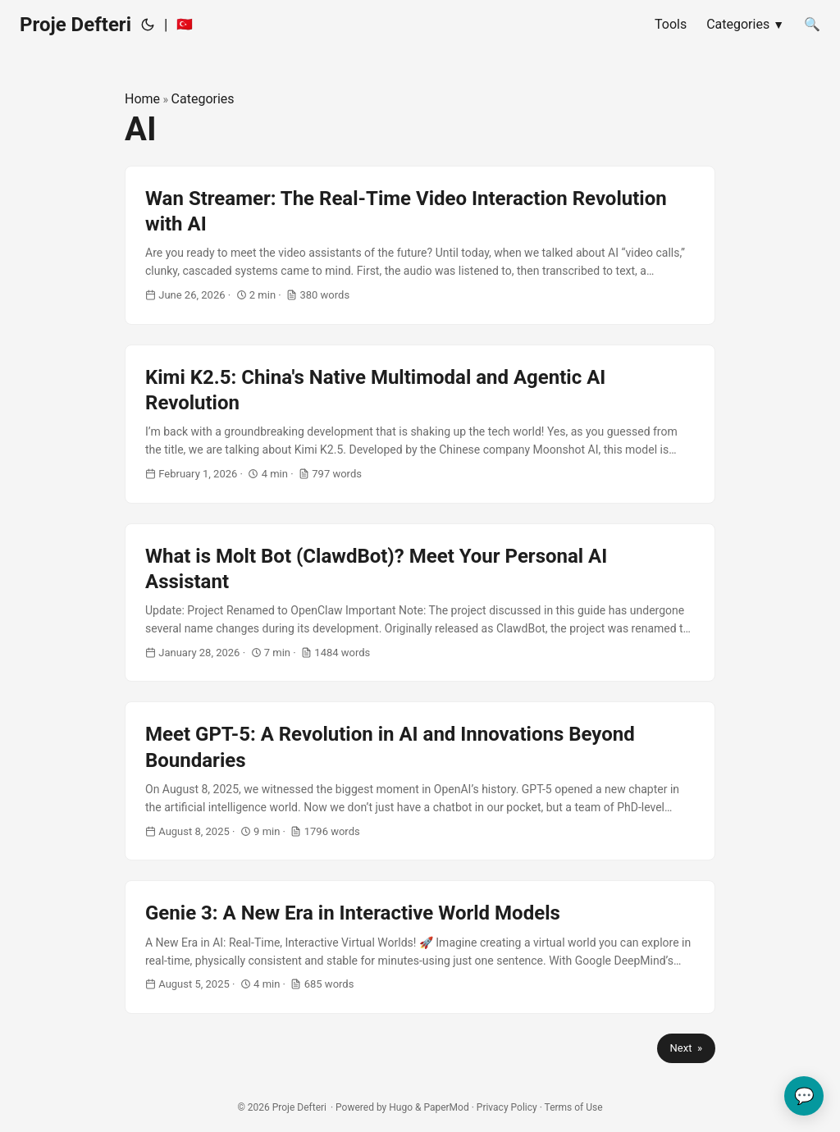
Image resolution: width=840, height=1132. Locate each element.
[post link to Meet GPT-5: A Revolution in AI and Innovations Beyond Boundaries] (420, 781)
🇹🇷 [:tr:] (184, 24)
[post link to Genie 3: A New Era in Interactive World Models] (420, 947)
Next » (686, 1048)
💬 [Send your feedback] (804, 1096)
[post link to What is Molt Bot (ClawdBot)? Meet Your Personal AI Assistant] (420, 603)
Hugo (401, 1107)
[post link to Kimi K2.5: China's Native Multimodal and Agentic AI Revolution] (420, 424)
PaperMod (445, 1107)
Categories (203, 99)
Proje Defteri (75, 24)
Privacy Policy (507, 1107)
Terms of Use (574, 1107)
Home (142, 99)
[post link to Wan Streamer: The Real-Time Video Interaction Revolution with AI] (420, 245)
